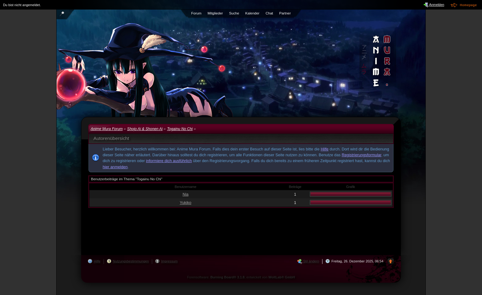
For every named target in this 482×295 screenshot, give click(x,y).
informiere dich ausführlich (169, 160)
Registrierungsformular (361, 155)
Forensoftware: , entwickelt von (241, 277)
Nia (185, 194)
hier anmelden (115, 167)
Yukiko (186, 202)
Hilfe (325, 149)
